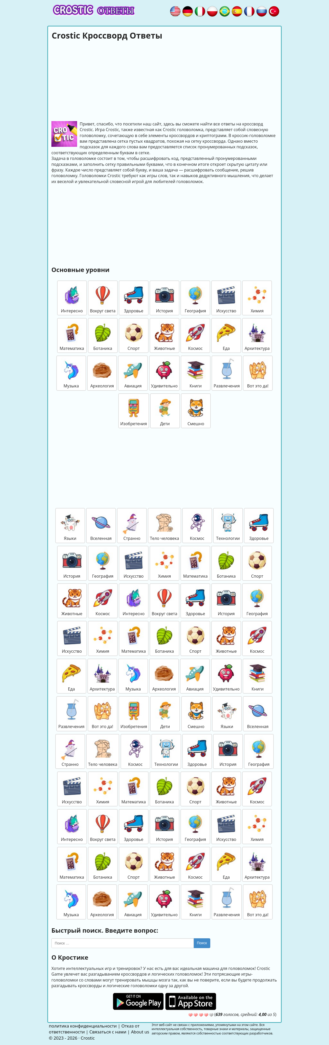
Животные (164, 335)
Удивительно (164, 373)
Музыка (71, 373)
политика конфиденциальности (83, 1026)
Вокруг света (103, 298)
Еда (226, 335)
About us (140, 1032)
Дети (165, 410)
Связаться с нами (107, 1032)
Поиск (202, 943)
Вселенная (101, 525)
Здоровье (134, 298)
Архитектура (257, 335)
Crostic (88, 1038)
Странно (132, 525)
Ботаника (103, 335)
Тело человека (164, 525)
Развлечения (227, 373)
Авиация (133, 373)
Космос (195, 335)
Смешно (196, 410)
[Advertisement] (164, 80)
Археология (102, 373)
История (164, 298)
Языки (70, 525)
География (195, 298)
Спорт (134, 335)
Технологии (228, 525)
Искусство (226, 298)
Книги (195, 373)
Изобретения (133, 410)
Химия (257, 298)
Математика (72, 335)
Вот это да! (258, 373)
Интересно (72, 298)
